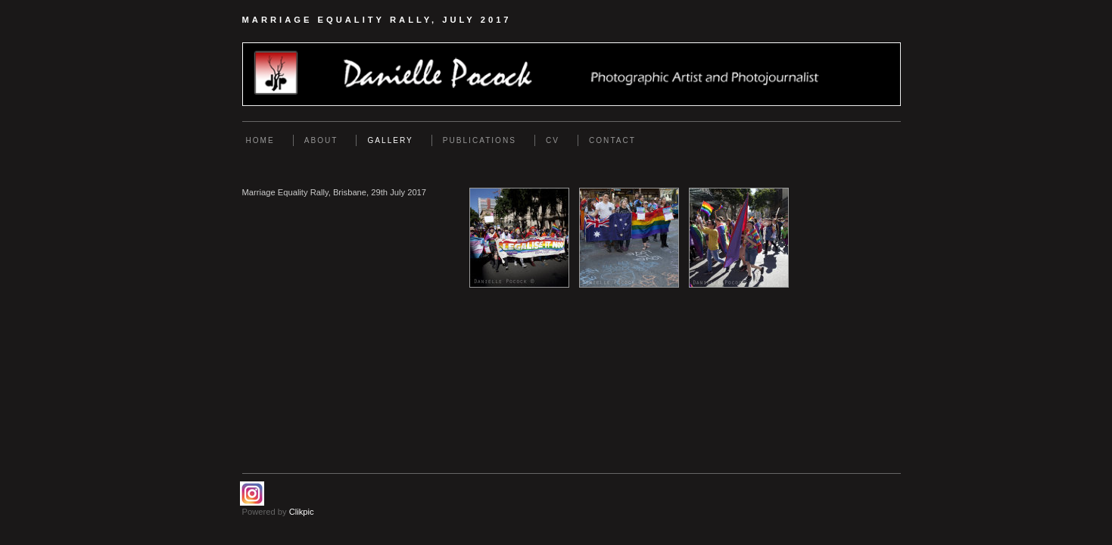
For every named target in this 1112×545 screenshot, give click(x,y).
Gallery (390, 140)
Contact (612, 140)
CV (552, 140)
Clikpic (301, 511)
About (321, 140)
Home (260, 140)
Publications (479, 140)
